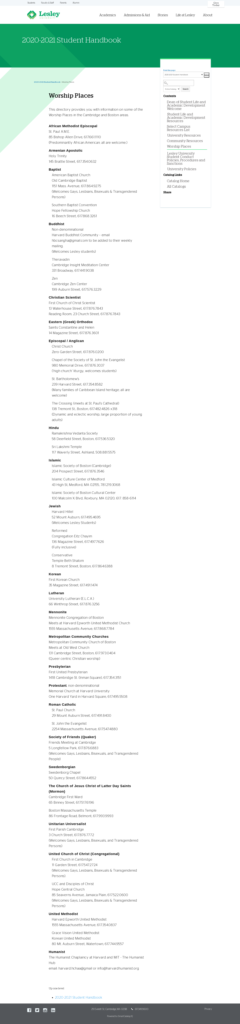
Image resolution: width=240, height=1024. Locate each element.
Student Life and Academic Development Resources (186, 118)
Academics (107, 15)
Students (31, 3)
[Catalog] (183, 75)
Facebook (29, 1010)
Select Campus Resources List (178, 128)
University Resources (184, 135)
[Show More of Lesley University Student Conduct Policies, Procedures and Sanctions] (166, 153)
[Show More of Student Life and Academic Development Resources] (166, 114)
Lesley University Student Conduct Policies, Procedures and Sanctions (186, 158)
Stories (163, 15)
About (207, 15)
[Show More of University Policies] (166, 169)
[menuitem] (159, 11)
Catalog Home (178, 181)
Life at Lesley (185, 15)
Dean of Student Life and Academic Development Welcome (186, 105)
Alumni (76, 3)
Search (186, 89)
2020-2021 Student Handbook (47, 82)
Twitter (37, 1010)
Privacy (208, 1009)
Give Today (216, 4)
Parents (63, 3)
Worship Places (179, 146)
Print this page (169, 70)
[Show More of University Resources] (166, 135)
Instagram (45, 1010)
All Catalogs (176, 186)
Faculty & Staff (47, 3)
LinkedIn (53, 1010)
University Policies (181, 169)
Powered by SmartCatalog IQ (120, 1016)
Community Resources (185, 141)
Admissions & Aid (137, 15)
